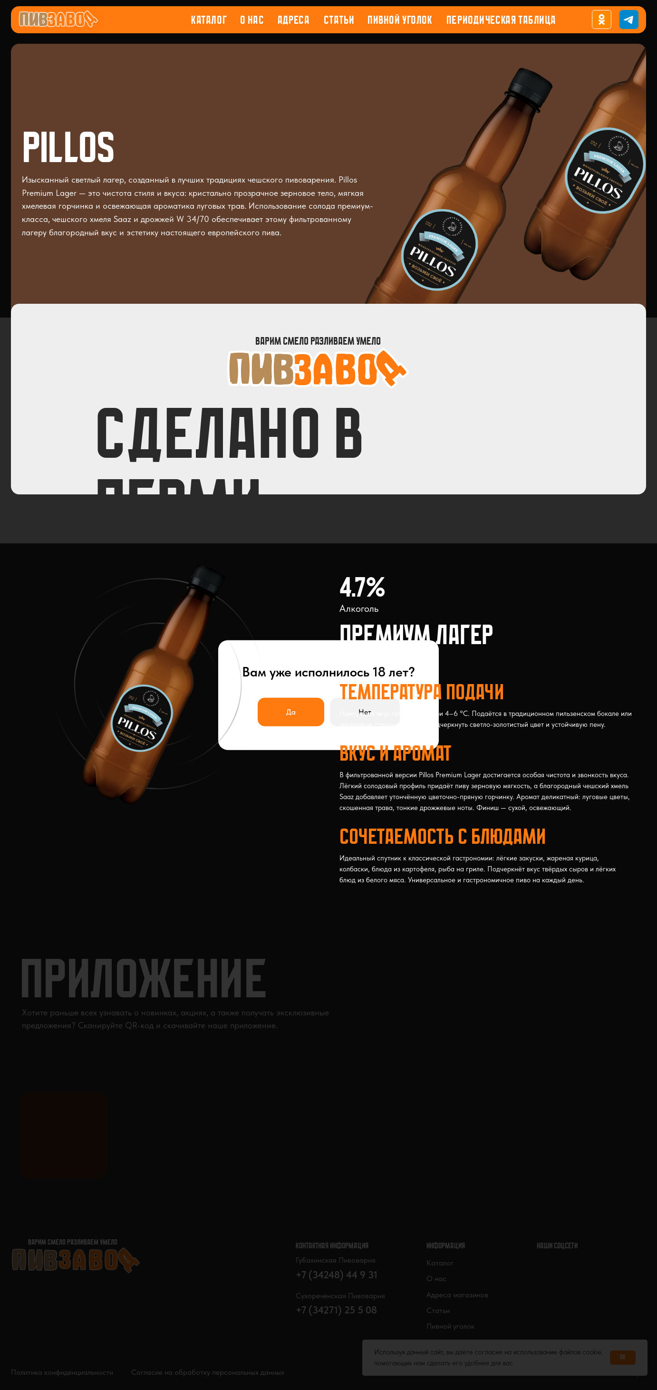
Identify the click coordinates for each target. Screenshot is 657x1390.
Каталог (209, 21)
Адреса (293, 21)
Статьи (339, 21)
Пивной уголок (400, 21)
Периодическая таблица (501, 21)
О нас (252, 21)
